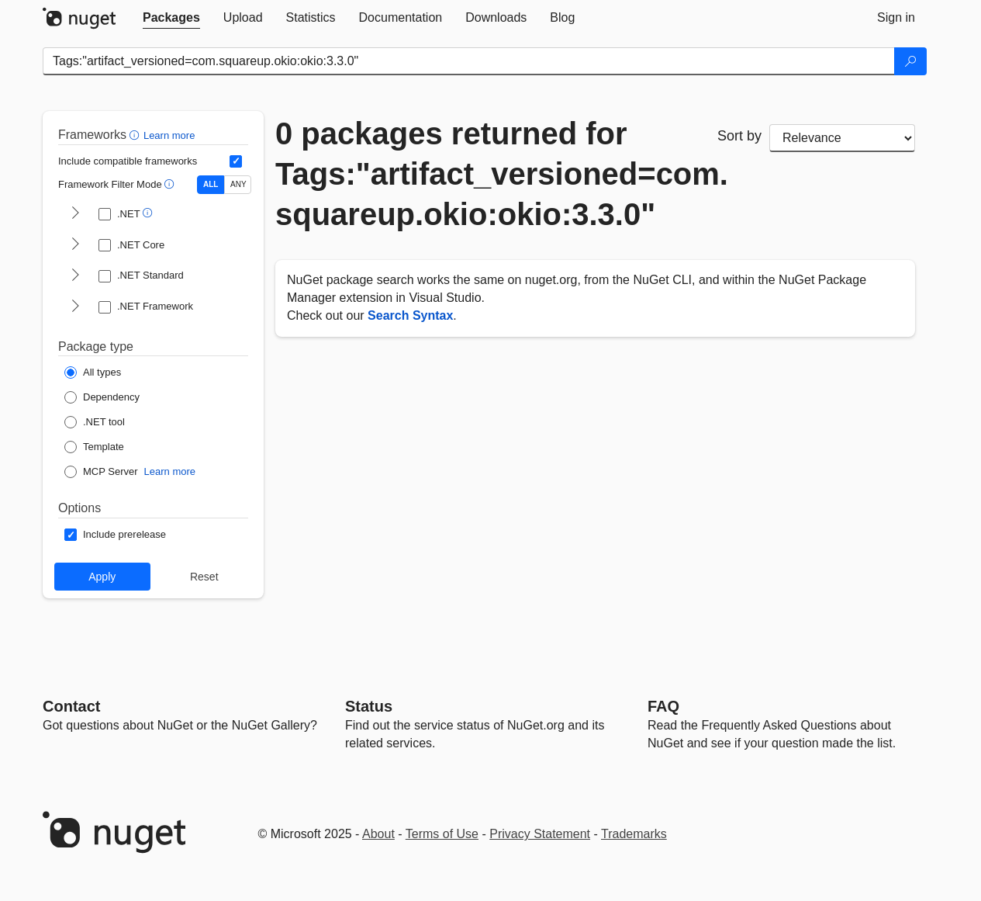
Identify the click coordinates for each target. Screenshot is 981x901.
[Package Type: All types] (92, 372)
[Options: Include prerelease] (115, 534)
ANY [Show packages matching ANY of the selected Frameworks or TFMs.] (238, 184)
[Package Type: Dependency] (102, 397)
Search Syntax (410, 315)
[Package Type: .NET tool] (94, 422)
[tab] (171, 18)
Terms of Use (442, 833)
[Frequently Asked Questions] (663, 706)
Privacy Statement (539, 833)
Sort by (739, 136)
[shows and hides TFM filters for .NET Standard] (75, 276)
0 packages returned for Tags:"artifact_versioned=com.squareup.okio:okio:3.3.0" (484, 173)
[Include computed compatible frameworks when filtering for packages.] (235, 161)
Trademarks (634, 833)
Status (368, 706)
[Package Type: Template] (94, 447)
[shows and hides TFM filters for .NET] (75, 214)
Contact (71, 706)
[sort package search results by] (842, 138)
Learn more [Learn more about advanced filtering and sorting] (169, 135)
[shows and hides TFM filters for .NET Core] (75, 245)
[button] (136, 134)
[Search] (910, 61)
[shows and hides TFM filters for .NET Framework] (75, 307)
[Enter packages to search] (469, 61)
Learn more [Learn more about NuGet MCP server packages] (169, 471)
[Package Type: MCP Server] (101, 471)
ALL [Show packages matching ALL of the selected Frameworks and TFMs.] (210, 184)
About (378, 833)
